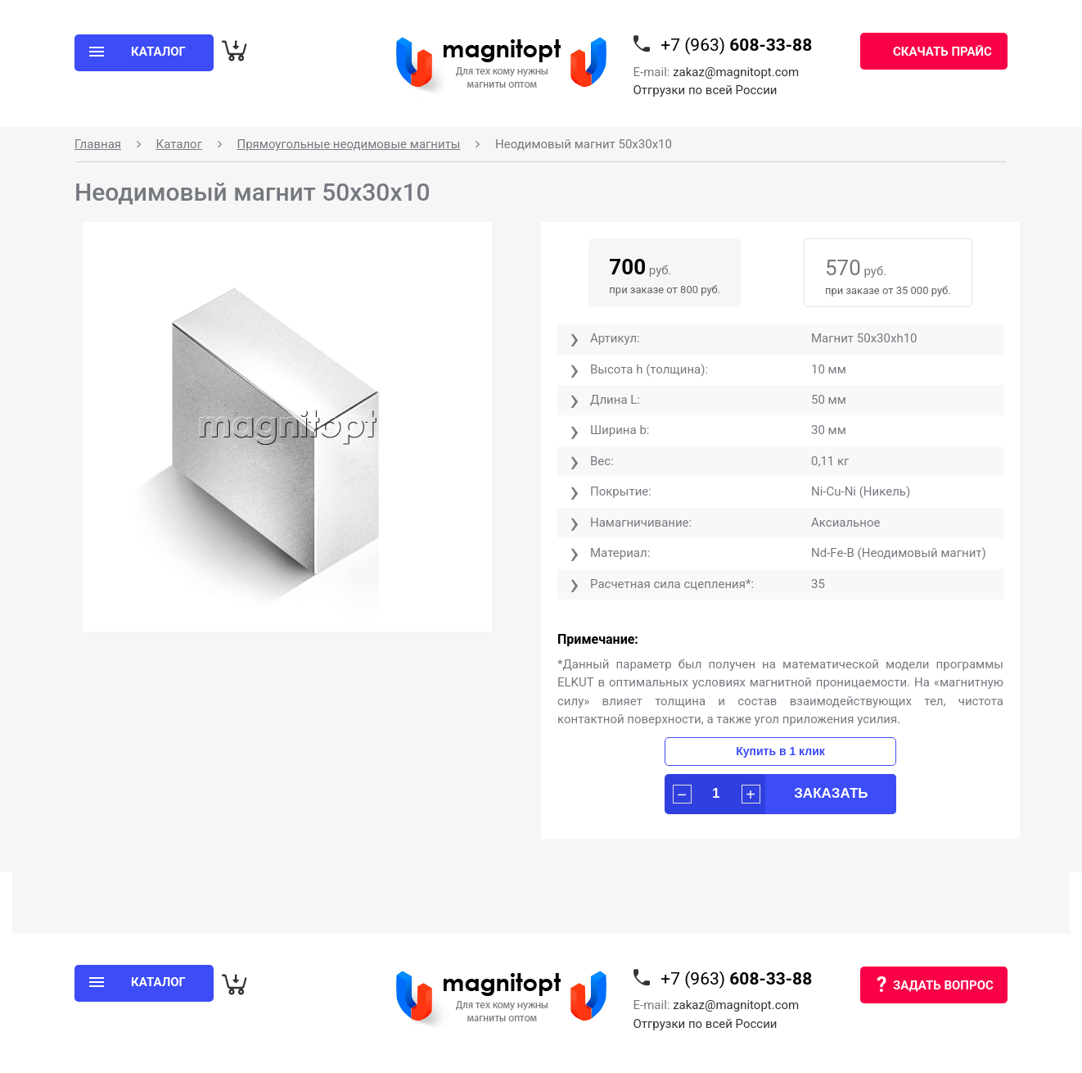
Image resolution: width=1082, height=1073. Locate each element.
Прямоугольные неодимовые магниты (348, 144)
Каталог (179, 144)
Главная (97, 144)
